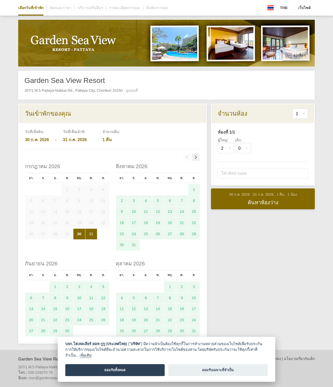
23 (122, 234)
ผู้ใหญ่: (223, 140)
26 (158, 234)
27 (170, 234)
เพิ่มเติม (86, 355)
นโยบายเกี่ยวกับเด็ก (299, 359)
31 (91, 234)
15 (194, 211)
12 (158, 211)
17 (134, 223)
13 (170, 211)
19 (158, 223)
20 (170, 223)
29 (194, 234)
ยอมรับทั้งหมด (115, 370)
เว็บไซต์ (304, 8)
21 (182, 223)
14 (182, 211)
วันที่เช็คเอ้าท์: (74, 132)
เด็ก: (238, 140)
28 (182, 234)
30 (79, 234)
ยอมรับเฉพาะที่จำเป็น (218, 370)
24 (134, 234)
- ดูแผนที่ (131, 90)
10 (134, 211)
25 (146, 234)
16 (122, 223)
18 (146, 223)
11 (146, 211)
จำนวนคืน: (111, 132)
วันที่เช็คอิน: (34, 132)
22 (194, 223)
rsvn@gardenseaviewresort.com (55, 378)
